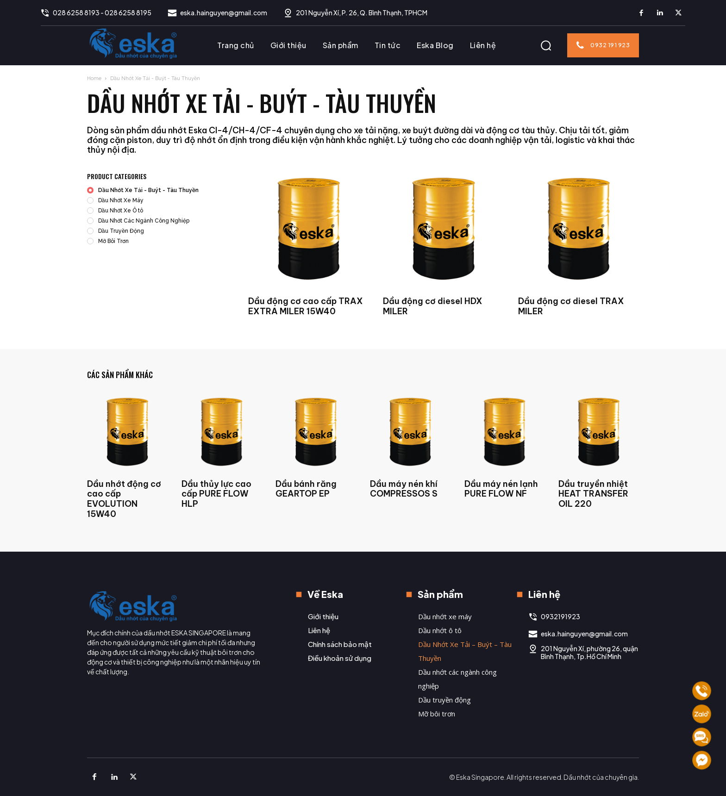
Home (94, 78)
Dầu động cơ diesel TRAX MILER (571, 306)
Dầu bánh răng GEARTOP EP (306, 489)
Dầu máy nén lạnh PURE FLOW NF (501, 489)
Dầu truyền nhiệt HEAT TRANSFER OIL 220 (593, 494)
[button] (546, 45)
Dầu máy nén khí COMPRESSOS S (404, 489)
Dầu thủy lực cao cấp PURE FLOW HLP (216, 494)
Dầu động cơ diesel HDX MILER (432, 306)
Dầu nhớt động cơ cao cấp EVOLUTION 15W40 (124, 499)
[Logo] (133, 43)
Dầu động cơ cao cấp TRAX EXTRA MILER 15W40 (305, 306)
